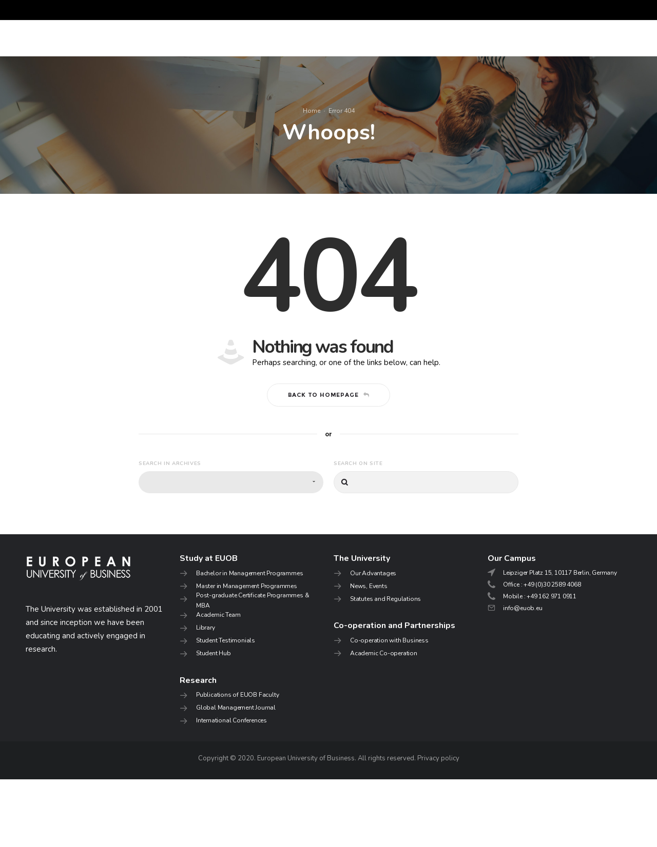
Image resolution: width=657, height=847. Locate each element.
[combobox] (231, 550)
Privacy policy (438, 826)
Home (311, 144)
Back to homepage (329, 462)
